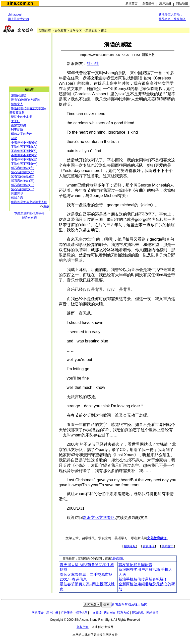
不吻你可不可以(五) (24, 151)
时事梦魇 (17, 129)
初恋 (14, 138)
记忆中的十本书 (21, 117)
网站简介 (38, 612)
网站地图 (182, 3)
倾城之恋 (17, 198)
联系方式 (123, 612)
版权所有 (83, 627)
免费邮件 (148, 3)
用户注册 (165, 3)
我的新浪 (117, 558)
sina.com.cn (20, 3)
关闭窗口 (168, 546)
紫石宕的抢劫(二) (22, 185)
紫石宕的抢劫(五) (22, 172)
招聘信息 (81, 612)
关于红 (15, 121)
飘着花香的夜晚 (21, 134)
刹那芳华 (17, 193)
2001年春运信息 (73, 579)
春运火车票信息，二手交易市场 (86, 575)
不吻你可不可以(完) (24, 142)
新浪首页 (131, 3)
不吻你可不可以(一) (24, 163)
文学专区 (76, 30)
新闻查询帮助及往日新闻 (129, 604)
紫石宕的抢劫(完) (22, 168)
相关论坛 (130, 546)
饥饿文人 (17, 104)
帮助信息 (138, 612)
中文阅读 (96, 612)
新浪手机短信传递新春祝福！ (142, 579)
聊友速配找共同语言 (135, 565)
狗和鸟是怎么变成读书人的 (29, 202)
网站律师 (152, 612)
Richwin (109, 612)
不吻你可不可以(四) (24, 155)
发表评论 (149, 546)
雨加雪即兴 (18, 125)
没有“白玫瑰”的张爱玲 (25, 100)
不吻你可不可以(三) (24, 159)
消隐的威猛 (18, 95)
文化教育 (60, 30)
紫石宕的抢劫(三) (22, 180)
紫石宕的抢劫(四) (22, 176)
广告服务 (67, 612)
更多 (46, 206)
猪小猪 (93, 63)
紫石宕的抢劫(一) (22, 189)
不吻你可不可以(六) (24, 146)
